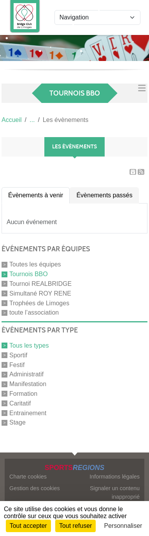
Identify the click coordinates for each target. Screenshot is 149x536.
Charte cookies (28, 476)
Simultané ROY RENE (40, 293)
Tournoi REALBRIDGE (40, 283)
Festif (17, 364)
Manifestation (27, 384)
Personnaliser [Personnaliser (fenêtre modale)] (123, 525)
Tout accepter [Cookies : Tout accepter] (28, 525)
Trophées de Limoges (39, 302)
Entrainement (27, 412)
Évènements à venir (35, 195)
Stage (17, 422)
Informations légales (114, 476)
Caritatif (20, 403)
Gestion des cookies (34, 488)
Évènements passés (104, 195)
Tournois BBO (28, 274)
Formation (23, 393)
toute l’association (34, 312)
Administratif (26, 374)
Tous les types (29, 345)
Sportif (18, 355)
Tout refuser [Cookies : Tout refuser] (75, 525)
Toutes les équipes (35, 264)
